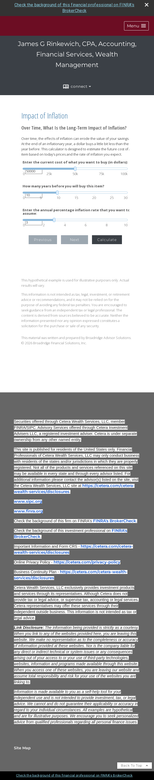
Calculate (107, 239)
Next (74, 239)
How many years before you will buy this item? (63, 186)
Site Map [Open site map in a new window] (22, 748)
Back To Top (134, 765)
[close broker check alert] (147, 5)
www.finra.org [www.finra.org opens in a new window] (28, 511)
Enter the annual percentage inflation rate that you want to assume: (76, 211)
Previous (43, 239)
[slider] (75, 169)
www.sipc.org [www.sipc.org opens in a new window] (28, 501)
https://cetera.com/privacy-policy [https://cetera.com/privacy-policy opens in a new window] (87, 562)
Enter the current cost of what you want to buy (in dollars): (75, 162)
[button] (136, 25)
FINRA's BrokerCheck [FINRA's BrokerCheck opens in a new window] (114, 521)
